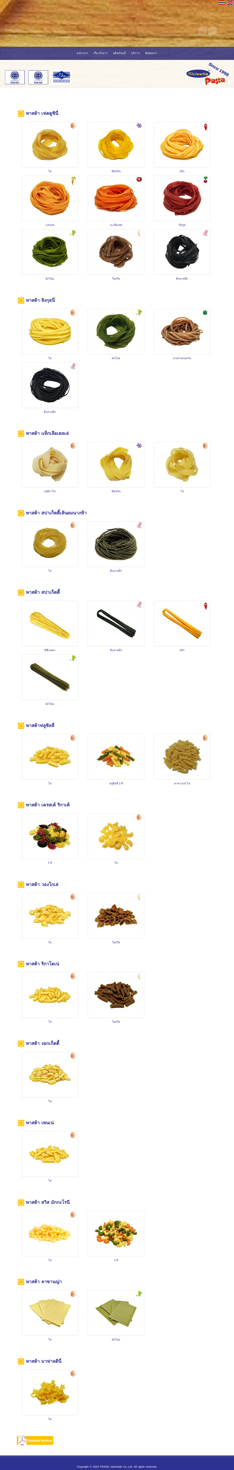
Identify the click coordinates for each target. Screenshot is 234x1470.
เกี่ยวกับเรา (100, 53)
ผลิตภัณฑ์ (119, 53)
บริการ (135, 53)
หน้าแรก (82, 53)
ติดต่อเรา (151, 53)
